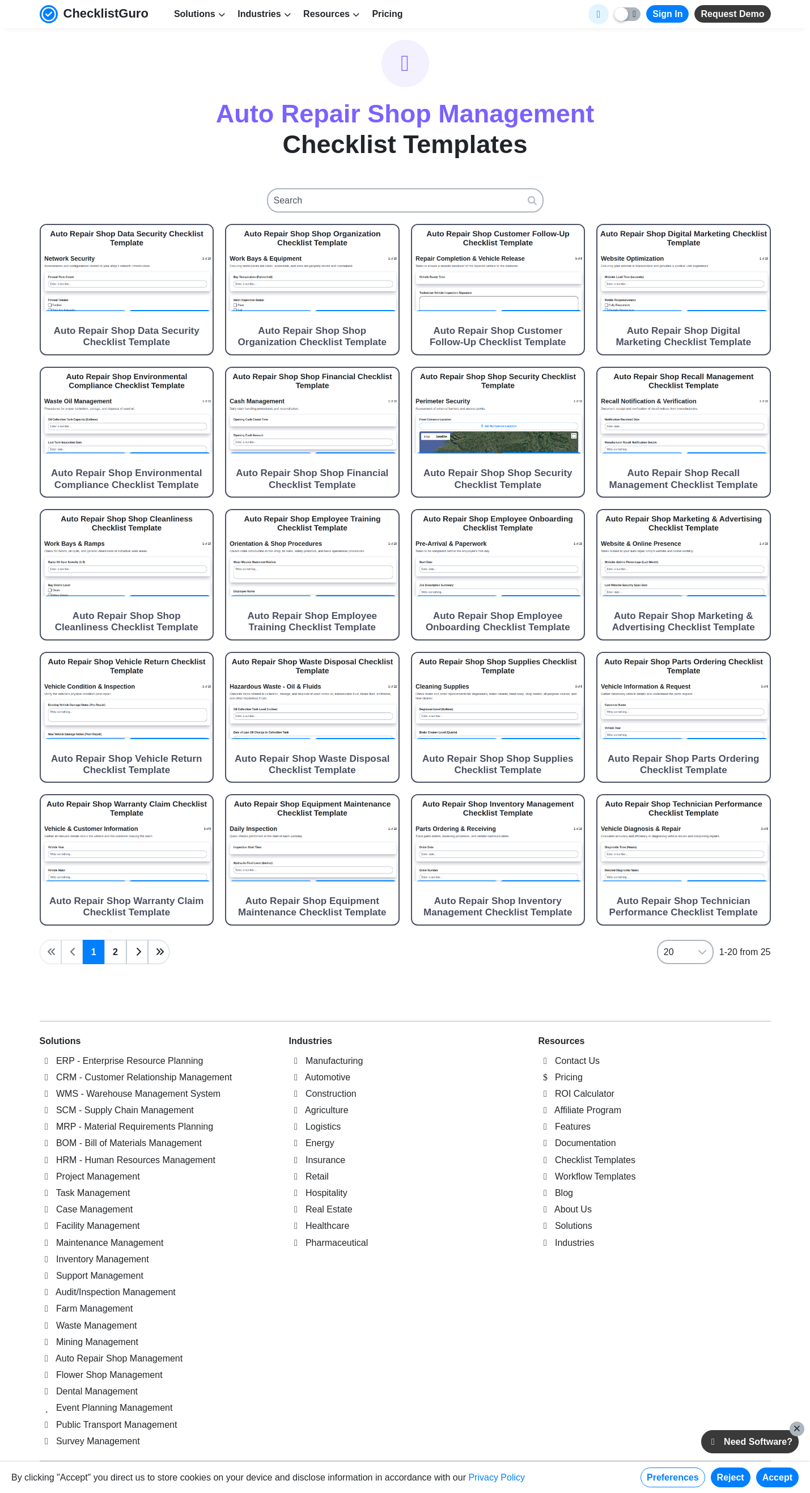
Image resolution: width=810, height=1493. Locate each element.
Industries (310, 1041)
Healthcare (319, 1226)
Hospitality (318, 1193)
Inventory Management (94, 1259)
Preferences (673, 1477)
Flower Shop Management (101, 1375)
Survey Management (90, 1441)
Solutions (60, 1041)
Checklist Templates (586, 1160)
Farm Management (86, 1308)
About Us (565, 1209)
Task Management (85, 1193)
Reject (730, 1477)
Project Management (90, 1176)
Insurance (317, 1160)
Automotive (320, 1077)
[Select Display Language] (598, 14)
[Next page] (137, 952)
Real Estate (321, 1209)
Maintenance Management (102, 1243)
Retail (309, 1176)
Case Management (86, 1209)
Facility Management (90, 1226)
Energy (311, 1143)
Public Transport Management (108, 1425)
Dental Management (89, 1391)
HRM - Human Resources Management (127, 1160)
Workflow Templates (587, 1176)
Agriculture (319, 1110)
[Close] (797, 1429)
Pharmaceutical (328, 1243)
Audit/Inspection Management (108, 1292)
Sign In (667, 14)
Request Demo (732, 14)
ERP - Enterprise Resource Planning (121, 1061)
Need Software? (749, 1442)
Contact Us (569, 1061)
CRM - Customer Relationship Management (136, 1077)
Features (564, 1126)
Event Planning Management (106, 1408)
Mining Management (89, 1342)
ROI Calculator (576, 1093)
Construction (323, 1093)
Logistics (315, 1126)
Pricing (387, 14)
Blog (555, 1193)
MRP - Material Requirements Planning (127, 1126)
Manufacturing (326, 1061)
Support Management (91, 1275)
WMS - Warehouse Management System (130, 1093)
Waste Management (88, 1325)
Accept (777, 1477)
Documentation (577, 1143)
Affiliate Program (580, 1110)
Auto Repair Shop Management (111, 1358)
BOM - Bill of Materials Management (121, 1143)
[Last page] (158, 952)
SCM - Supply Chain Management (117, 1110)
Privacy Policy (496, 1477)
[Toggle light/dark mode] (627, 14)
